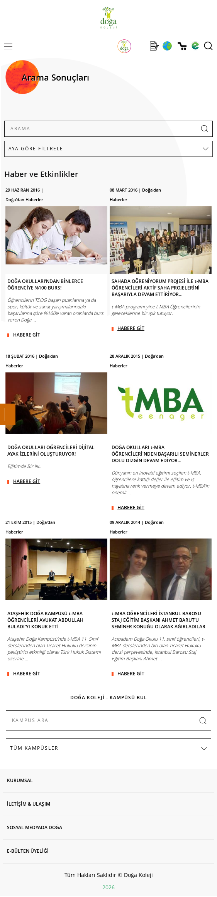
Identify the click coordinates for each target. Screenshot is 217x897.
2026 (108, 887)
